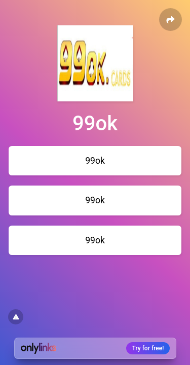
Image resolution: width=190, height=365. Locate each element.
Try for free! (148, 348)
